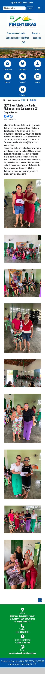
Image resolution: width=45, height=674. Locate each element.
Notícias (33, 99)
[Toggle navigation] (39, 8)
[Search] (14, 8)
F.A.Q (23, 42)
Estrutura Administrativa (16, 33)
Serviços (35, 33)
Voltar (40, 600)
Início (23, 99)
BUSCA (30, 8)
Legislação (37, 37)
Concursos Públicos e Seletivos (17, 37)
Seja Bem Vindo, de (21, 2)
